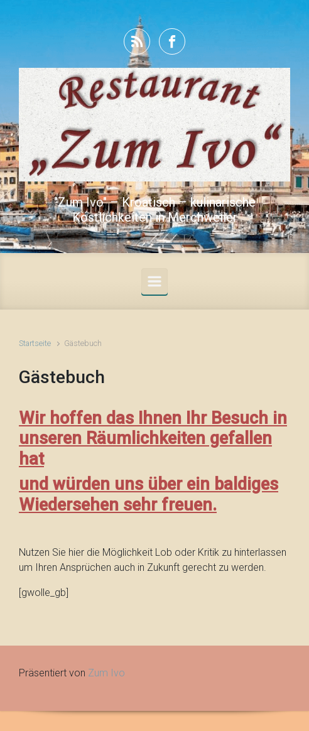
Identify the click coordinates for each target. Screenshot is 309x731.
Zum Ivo (106, 673)
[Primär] (154, 281)
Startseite (35, 343)
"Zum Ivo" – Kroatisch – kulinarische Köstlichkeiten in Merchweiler (155, 210)
